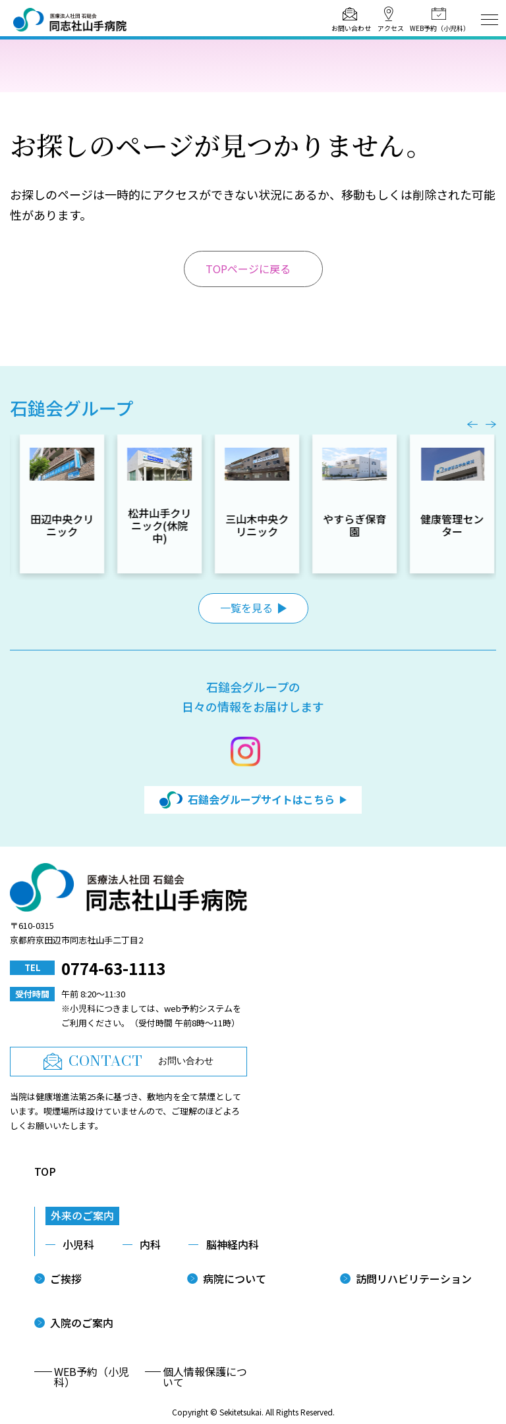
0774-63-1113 (113, 968)
